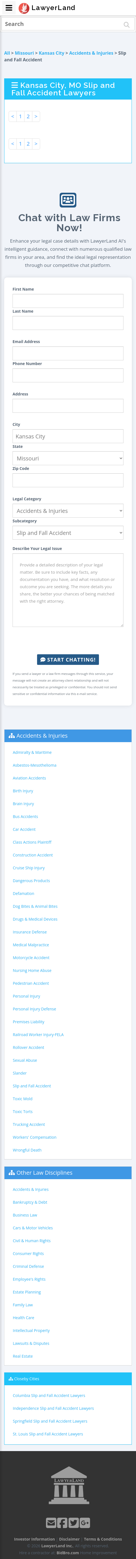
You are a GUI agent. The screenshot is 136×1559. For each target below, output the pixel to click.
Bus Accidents (25, 816)
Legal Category (27, 498)
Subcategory (25, 520)
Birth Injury (23, 790)
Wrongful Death (27, 1150)
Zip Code (21, 468)
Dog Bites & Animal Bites (35, 906)
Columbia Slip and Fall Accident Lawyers (49, 1395)
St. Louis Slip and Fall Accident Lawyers (48, 1434)
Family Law (23, 1304)
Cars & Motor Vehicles (33, 1227)
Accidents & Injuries (91, 53)
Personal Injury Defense (34, 1009)
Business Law (25, 1215)
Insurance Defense (30, 932)
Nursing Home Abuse (32, 970)
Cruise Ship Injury (29, 867)
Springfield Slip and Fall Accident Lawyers (50, 1421)
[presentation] (68, 640)
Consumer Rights (28, 1253)
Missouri (24, 53)
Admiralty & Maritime (32, 752)
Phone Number (27, 363)
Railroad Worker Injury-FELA (38, 1034)
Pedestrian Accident (31, 983)
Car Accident (24, 829)
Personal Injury (26, 996)
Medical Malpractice (31, 944)
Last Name (23, 311)
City (16, 424)
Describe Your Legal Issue (37, 548)
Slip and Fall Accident (32, 1086)
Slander (20, 1073)
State (18, 446)
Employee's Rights (29, 1279)
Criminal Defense (28, 1266)
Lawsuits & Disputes (31, 1343)
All (7, 53)
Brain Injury (23, 803)
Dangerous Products (31, 880)
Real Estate (23, 1356)
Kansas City (51, 53)
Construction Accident (33, 855)
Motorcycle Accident (31, 957)
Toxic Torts (23, 1111)
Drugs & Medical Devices (35, 919)
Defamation (23, 893)
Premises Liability (28, 1021)
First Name (23, 289)
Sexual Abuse (25, 1060)
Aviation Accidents (29, 778)
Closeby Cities (26, 1378)
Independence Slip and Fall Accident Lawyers (53, 1408)
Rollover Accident (28, 1047)
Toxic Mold (22, 1098)
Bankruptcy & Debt (30, 1202)
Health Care (23, 1317)
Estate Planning (27, 1292)
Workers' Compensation (35, 1137)
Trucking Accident (29, 1124)
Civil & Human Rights (32, 1240)
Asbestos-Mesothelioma (34, 765)
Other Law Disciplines (44, 1172)
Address (20, 394)
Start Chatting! (68, 659)
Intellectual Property (31, 1330)
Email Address (26, 341)
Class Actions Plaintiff (32, 842)
